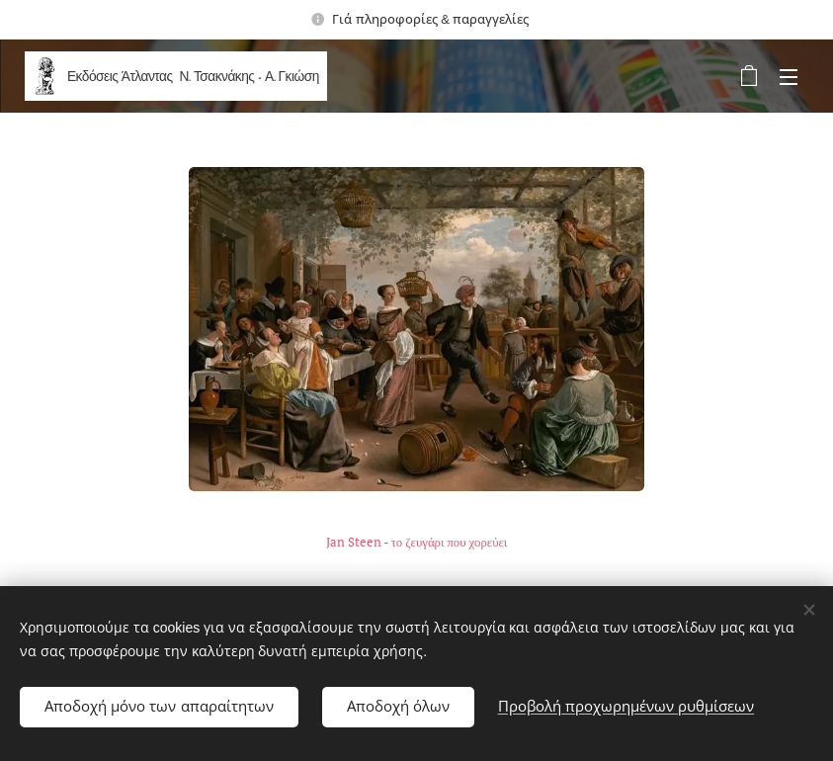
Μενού (788, 77)
